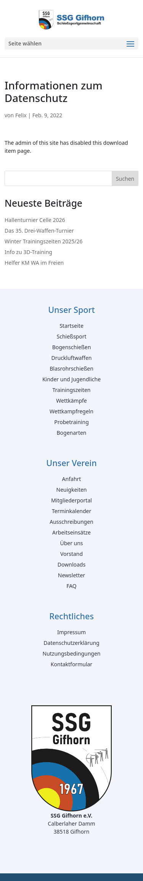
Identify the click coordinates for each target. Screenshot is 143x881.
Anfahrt (71, 479)
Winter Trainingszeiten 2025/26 (44, 241)
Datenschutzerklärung (71, 642)
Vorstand (71, 553)
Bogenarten (72, 432)
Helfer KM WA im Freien (34, 262)
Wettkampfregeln (71, 411)
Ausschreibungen (71, 521)
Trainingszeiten (72, 390)
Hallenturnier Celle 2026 (35, 219)
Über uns (71, 543)
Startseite (71, 325)
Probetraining (71, 422)
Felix (21, 115)
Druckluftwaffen (71, 357)
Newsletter (71, 575)
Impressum (71, 632)
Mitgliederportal (71, 500)
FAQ (71, 585)
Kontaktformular (71, 664)
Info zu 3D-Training (28, 252)
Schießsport (71, 336)
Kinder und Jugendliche (71, 379)
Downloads (71, 564)
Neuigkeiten (71, 489)
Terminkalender (72, 511)
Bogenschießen (71, 347)
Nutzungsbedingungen (72, 653)
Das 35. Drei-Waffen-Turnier (39, 230)
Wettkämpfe (71, 400)
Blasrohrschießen (71, 368)
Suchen (125, 178)
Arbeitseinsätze (71, 532)
